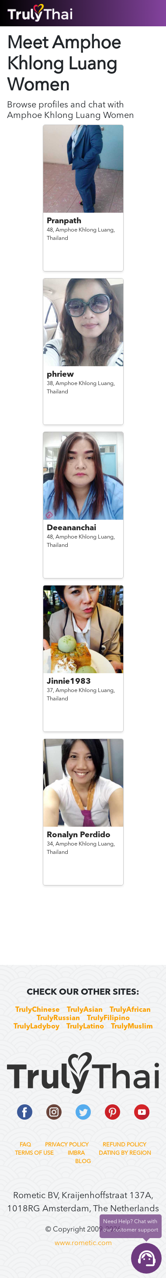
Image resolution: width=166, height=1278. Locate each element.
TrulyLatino (85, 1026)
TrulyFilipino (108, 1018)
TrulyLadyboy (36, 1026)
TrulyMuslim (132, 1026)
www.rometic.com (83, 1243)
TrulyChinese (37, 1010)
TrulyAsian (85, 1010)
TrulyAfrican (130, 1010)
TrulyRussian (58, 1018)
